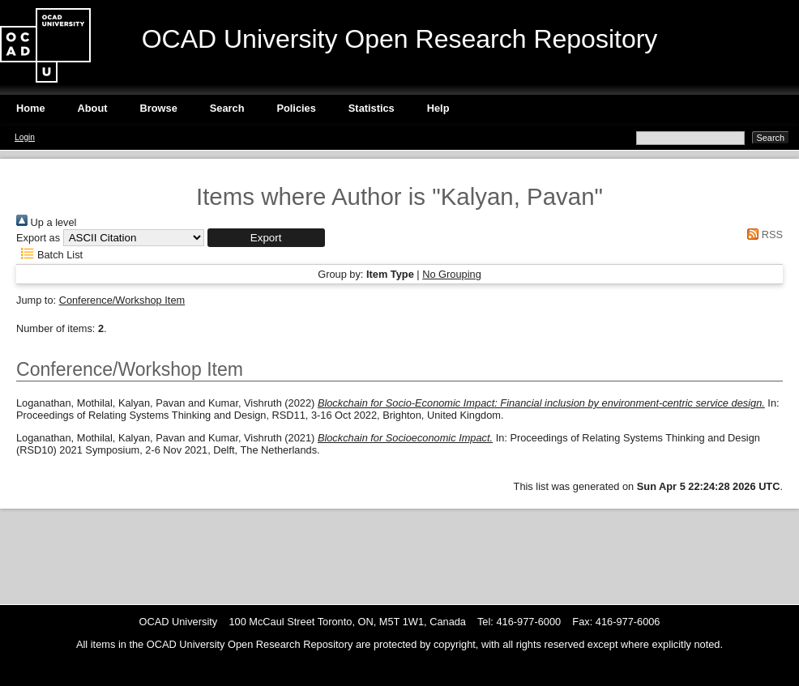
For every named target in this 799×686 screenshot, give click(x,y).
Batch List (49, 255)
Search (227, 108)
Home (30, 108)
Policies (295, 108)
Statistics (371, 108)
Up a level (46, 222)
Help (438, 108)
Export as (38, 238)
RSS (762, 234)
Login (25, 137)
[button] (266, 237)
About (93, 108)
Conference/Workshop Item (122, 300)
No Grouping (451, 274)
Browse (158, 108)
